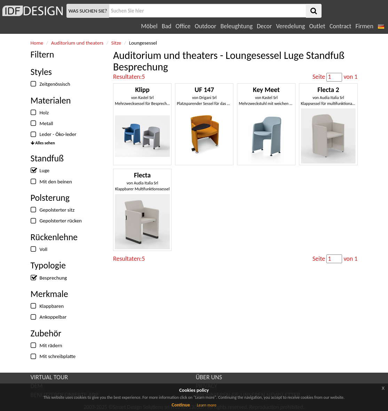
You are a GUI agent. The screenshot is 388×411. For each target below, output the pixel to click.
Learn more (206, 405)
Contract (340, 26)
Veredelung (290, 26)
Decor (264, 26)
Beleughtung (236, 26)
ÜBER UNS (209, 377)
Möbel (149, 26)
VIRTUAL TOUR (49, 377)
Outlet (317, 26)
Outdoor (205, 26)
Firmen (364, 26)
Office (183, 26)
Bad (167, 26)
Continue (181, 405)
